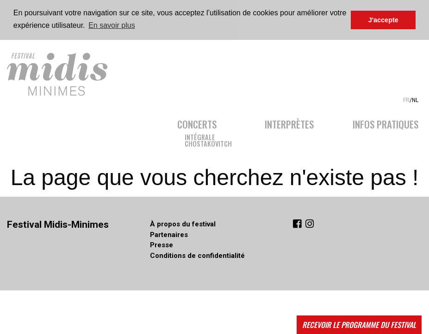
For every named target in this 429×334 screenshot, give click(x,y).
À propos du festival (183, 223)
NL (415, 99)
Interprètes (289, 122)
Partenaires (169, 234)
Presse (161, 244)
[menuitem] (211, 130)
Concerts (197, 122)
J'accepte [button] (383, 20)
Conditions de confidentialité (197, 255)
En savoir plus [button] (111, 25)
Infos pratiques (385, 122)
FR (406, 99)
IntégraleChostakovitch (208, 139)
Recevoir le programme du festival (359, 324)
